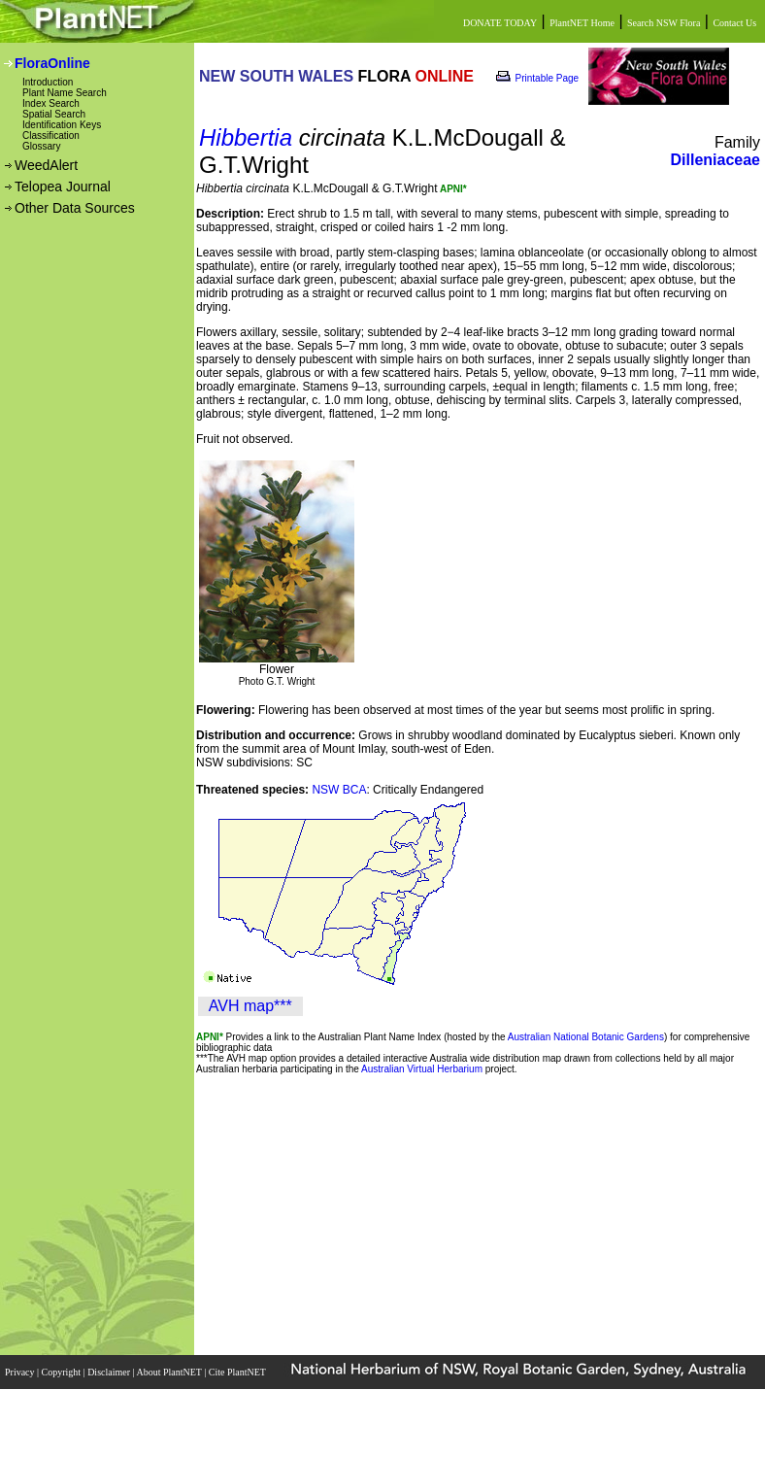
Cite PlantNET (238, 1372)
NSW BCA (339, 790)
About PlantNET (170, 1372)
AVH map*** (250, 1006)
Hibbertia (245, 137)
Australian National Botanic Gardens (586, 1037)
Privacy (21, 1372)
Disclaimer (109, 1372)
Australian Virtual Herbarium (421, 1069)
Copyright (62, 1372)
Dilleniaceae (716, 160)
